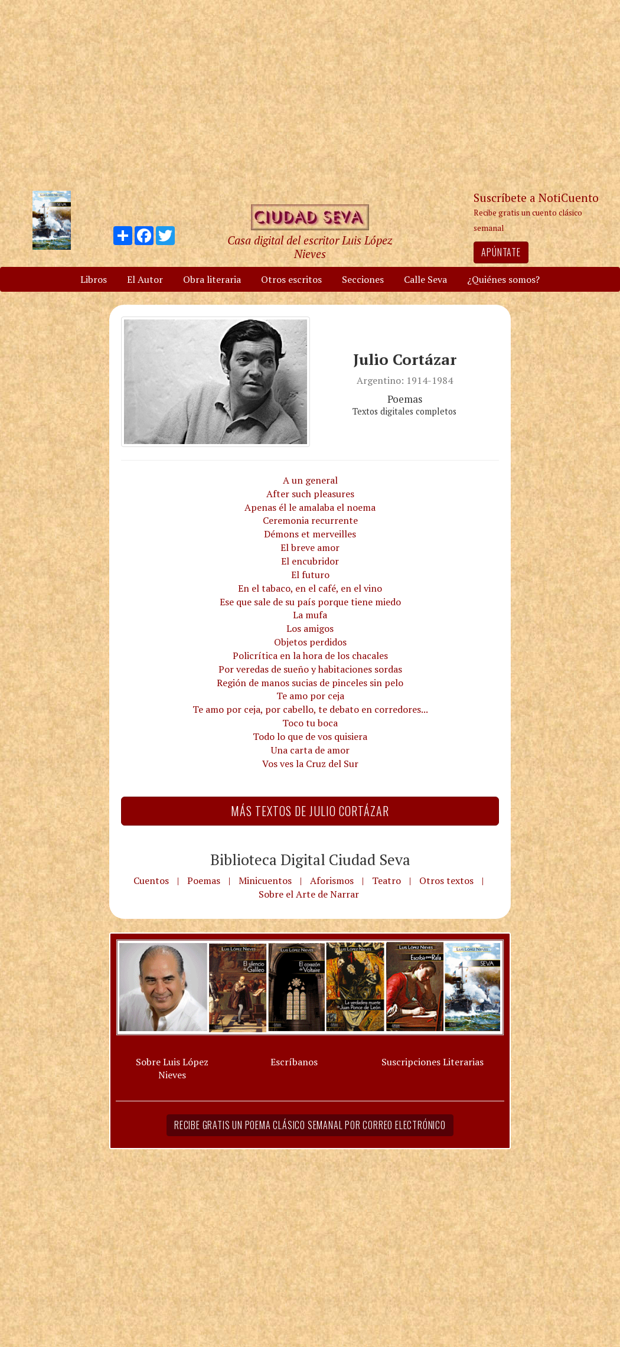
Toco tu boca (310, 722)
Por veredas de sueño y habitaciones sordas (310, 669)
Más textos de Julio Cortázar (310, 811)
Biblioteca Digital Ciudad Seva (310, 859)
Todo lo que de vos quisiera (310, 736)
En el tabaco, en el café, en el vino (310, 588)
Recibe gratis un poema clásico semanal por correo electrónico (310, 1125)
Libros (93, 279)
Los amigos (310, 628)
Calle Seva (425, 279)
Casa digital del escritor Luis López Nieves (309, 247)
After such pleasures (310, 493)
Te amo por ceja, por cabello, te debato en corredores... (310, 709)
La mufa (310, 614)
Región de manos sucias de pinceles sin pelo (310, 682)
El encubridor (310, 561)
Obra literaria (212, 279)
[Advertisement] (310, 94)
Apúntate (500, 252)
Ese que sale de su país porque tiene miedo (310, 601)
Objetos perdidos (310, 641)
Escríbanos (294, 1061)
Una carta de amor (310, 749)
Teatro (386, 880)
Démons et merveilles (310, 533)
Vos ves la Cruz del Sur (310, 763)
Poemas (203, 880)
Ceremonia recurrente (310, 520)
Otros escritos (291, 279)
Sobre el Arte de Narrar (309, 894)
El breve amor (310, 547)
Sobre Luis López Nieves (172, 1068)
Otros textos (446, 880)
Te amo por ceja (310, 695)
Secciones (363, 279)
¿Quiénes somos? (503, 279)
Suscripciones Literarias (432, 1061)
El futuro (310, 574)
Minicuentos (265, 880)
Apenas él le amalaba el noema (310, 507)
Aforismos (332, 880)
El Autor (145, 279)
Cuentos (151, 880)
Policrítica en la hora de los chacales (310, 655)
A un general (310, 480)
